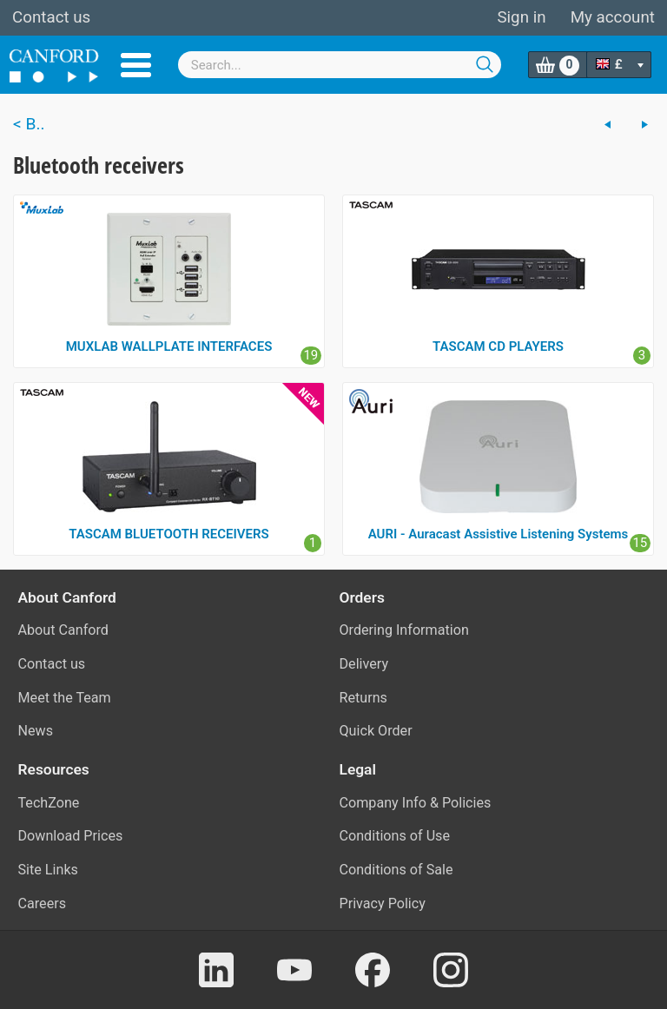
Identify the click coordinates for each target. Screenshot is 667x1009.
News (36, 730)
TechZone (49, 803)
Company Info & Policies (416, 803)
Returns (363, 697)
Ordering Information (404, 630)
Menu (136, 65)
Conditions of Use (395, 836)
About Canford (63, 630)
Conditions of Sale (396, 869)
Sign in (521, 17)
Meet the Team (64, 697)
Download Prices (70, 836)
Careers (42, 903)
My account (613, 17)
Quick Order (376, 730)
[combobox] (340, 64)
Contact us (51, 17)
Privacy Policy (383, 903)
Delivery (364, 664)
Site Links (48, 869)
